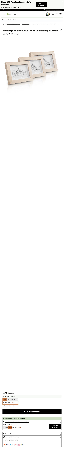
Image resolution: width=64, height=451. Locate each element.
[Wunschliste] (57, 14)
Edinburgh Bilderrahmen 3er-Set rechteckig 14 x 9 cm (45, 24)
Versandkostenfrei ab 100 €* (54, 10)
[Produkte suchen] (32, 19)
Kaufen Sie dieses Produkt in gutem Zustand (17, 422)
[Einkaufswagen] (60, 14)
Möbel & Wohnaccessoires (13, 24)
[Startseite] (4, 24)
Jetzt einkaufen (41, 4)
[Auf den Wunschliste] (61, 30)
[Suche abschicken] (2, 19)
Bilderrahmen (25, 24)
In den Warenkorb (32, 412)
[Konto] (53, 14)
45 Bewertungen (15, 33)
